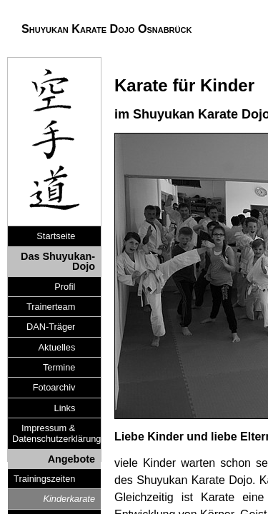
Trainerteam (51, 306)
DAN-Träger (51, 326)
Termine (59, 367)
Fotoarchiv (54, 387)
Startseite (55, 236)
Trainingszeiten (44, 478)
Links (65, 408)
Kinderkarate (69, 498)
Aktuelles (56, 347)
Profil (64, 286)
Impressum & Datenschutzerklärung (46, 433)
